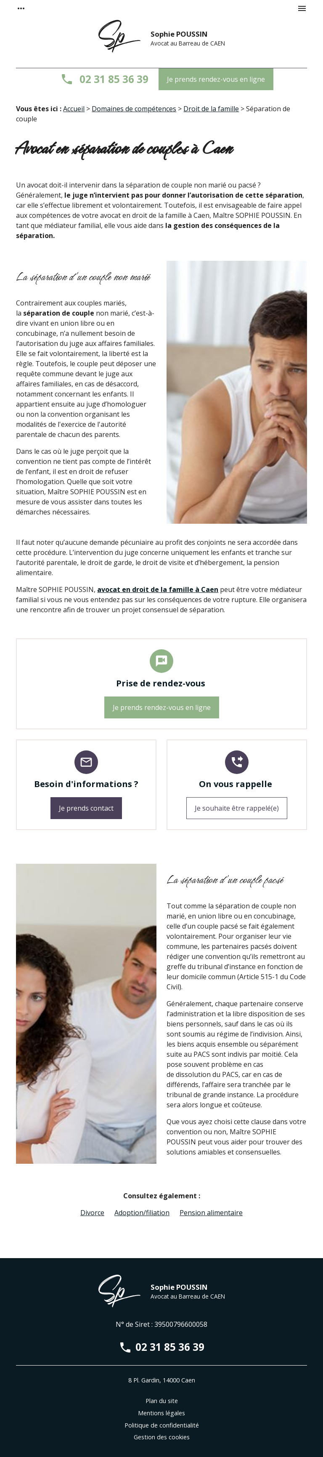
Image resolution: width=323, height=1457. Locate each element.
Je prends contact (86, 808)
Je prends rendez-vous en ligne (216, 79)
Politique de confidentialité (161, 1425)
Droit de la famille (211, 108)
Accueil (74, 108)
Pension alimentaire (211, 1212)
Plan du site (162, 1401)
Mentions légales (161, 1413)
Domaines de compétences (134, 108)
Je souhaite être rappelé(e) (237, 808)
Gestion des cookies (162, 1437)
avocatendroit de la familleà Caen (157, 589)
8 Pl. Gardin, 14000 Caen (161, 1380)
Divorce (92, 1212)
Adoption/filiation (141, 1212)
